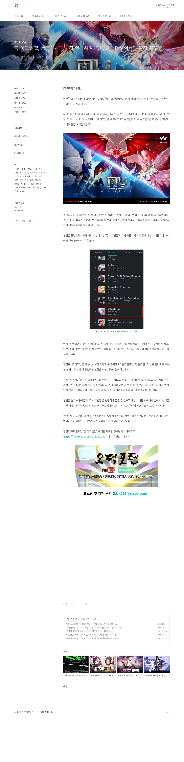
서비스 (17, 168)
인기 (23, 183)
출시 (40, 168)
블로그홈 (18, 16)
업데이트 (17, 176)
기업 (35, 168)
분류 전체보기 (20, 88)
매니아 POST (104, 16)
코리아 (17, 187)
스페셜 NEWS (83, 16)
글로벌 (22, 191)
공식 (40, 176)
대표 (31, 180)
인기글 (26, 135)
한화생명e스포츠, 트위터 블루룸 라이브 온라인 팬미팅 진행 (91, 678)
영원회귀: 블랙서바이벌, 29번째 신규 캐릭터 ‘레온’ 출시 (90, 675)
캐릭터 (38, 183)
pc (27, 183)
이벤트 (29, 168)
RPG (26, 172)
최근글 (17, 135)
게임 (32, 183)
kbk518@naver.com (131, 493)
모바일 (37, 180)
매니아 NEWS (60, 16)
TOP (167, 753)
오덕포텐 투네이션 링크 (23, 752)
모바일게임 (27, 176)
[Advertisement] (116, 614)
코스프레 (42, 172)
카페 (23, 168)
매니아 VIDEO (38, 16)
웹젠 (21, 180)
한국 (44, 187)
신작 (16, 172)
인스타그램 (23, 220)
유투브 (30, 220)
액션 (16, 191)
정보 (16, 180)
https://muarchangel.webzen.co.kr (84, 436)
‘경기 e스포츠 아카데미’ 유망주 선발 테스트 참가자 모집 (90, 664)
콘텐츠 (17, 183)
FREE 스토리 (126, 16)
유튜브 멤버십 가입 (46, 752)
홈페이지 (33, 172)
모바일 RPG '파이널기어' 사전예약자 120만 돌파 (87, 671)
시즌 (35, 176)
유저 (21, 172)
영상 (26, 180)
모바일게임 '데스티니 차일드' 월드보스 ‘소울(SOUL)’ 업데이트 (92, 667)
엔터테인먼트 (26, 187)
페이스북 (17, 220)
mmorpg (37, 187)
